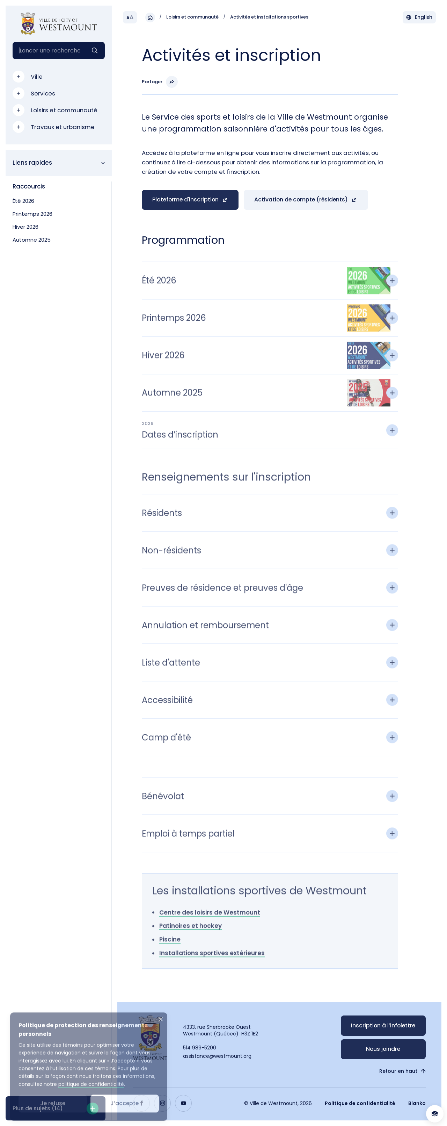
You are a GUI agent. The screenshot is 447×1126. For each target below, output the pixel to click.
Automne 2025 (32, 239)
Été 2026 (23, 201)
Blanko (417, 1103)
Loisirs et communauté (192, 17)
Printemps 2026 (32, 214)
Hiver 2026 (25, 226)
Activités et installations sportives (269, 17)
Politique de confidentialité (360, 1103)
